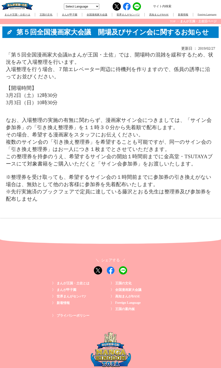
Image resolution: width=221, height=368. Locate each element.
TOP (173, 21)
